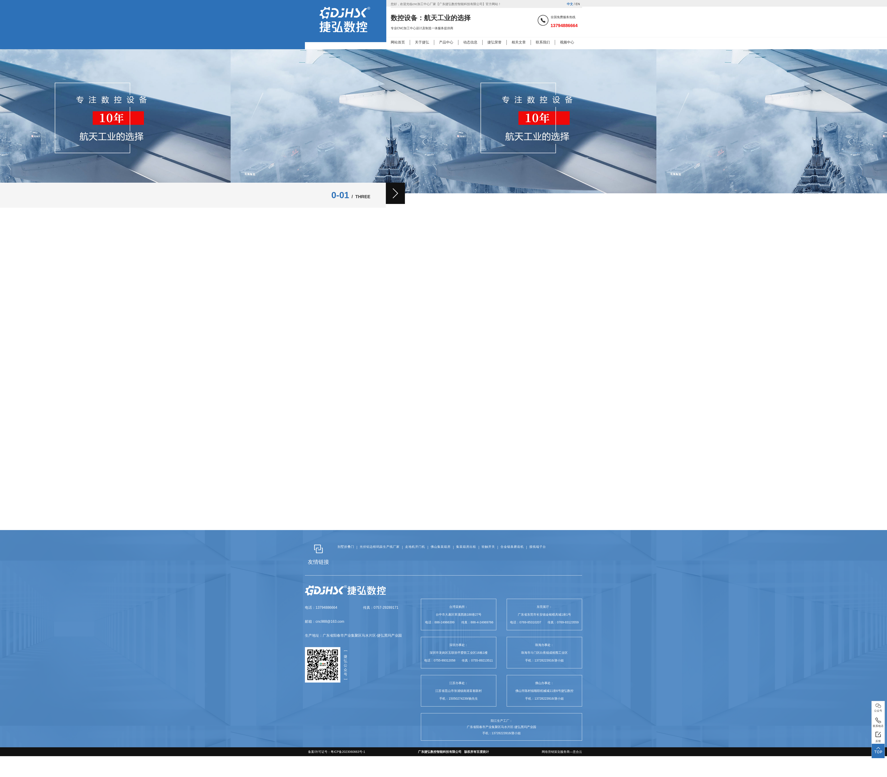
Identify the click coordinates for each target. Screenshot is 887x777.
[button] (395, 193)
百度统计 (483, 752)
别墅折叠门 (346, 546)
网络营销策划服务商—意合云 (562, 752)
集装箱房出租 (466, 546)
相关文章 (519, 42)
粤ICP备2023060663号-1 (348, 752)
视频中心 (567, 42)
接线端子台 (537, 546)
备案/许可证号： (335, 752)
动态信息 (470, 42)
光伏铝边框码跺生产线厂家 (380, 546)
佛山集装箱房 (441, 546)
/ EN (573, 4)
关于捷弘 (422, 42)
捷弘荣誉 (494, 42)
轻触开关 (488, 546)
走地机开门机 (415, 546)
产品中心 (446, 42)
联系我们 (543, 42)
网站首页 (398, 42)
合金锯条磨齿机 (512, 546)
